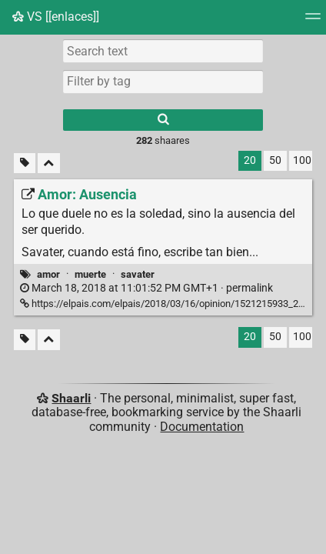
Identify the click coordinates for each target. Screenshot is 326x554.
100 (302, 160)
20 (250, 160)
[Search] (163, 120)
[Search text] (163, 50)
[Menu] (313, 21)
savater (138, 274)
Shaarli (71, 398)
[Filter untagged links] (24, 163)
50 (275, 160)
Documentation (202, 426)
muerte (90, 274)
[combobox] (163, 81)
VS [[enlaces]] (55, 16)
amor (48, 274)
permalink (146, 288)
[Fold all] (49, 163)
